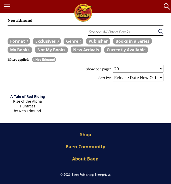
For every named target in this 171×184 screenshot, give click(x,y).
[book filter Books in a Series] (132, 41)
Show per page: (98, 69)
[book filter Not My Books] (51, 50)
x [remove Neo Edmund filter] (34, 59)
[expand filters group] (19, 41)
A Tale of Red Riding (27, 96)
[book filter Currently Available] (126, 50)
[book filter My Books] (20, 50)
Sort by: (104, 78)
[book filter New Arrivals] (86, 50)
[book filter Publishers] (98, 41)
